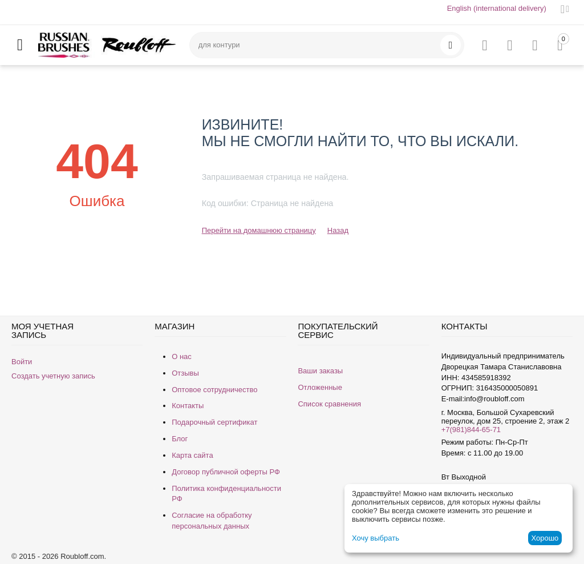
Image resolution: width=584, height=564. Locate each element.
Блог (180, 438)
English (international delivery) (496, 8)
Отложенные (320, 387)
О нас (182, 356)
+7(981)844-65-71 (471, 429)
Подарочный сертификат (214, 422)
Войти (21, 361)
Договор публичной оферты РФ (226, 472)
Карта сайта (192, 455)
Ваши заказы (320, 370)
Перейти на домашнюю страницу (259, 230)
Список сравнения (329, 404)
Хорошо (544, 538)
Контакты (188, 405)
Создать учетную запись (53, 376)
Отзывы (185, 373)
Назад (337, 230)
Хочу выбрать (375, 538)
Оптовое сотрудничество (214, 389)
